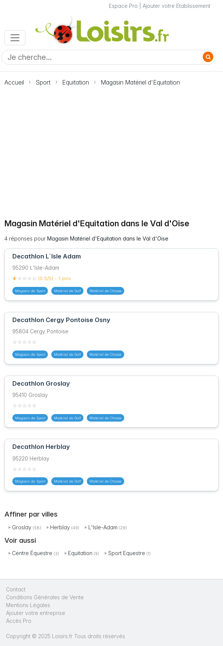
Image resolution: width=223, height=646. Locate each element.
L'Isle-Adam (102, 527)
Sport (43, 82)
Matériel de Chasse (105, 291)
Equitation (75, 82)
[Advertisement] (111, 148)
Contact (15, 589)
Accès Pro (18, 621)
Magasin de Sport (30, 291)
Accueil (14, 82)
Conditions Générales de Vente (45, 597)
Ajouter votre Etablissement (176, 6)
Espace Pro (123, 6)
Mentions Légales (28, 605)
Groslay (21, 527)
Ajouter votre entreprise (36, 613)
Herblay (60, 527)
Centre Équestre (32, 553)
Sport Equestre (126, 553)
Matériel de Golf (67, 291)
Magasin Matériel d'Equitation (140, 82)
